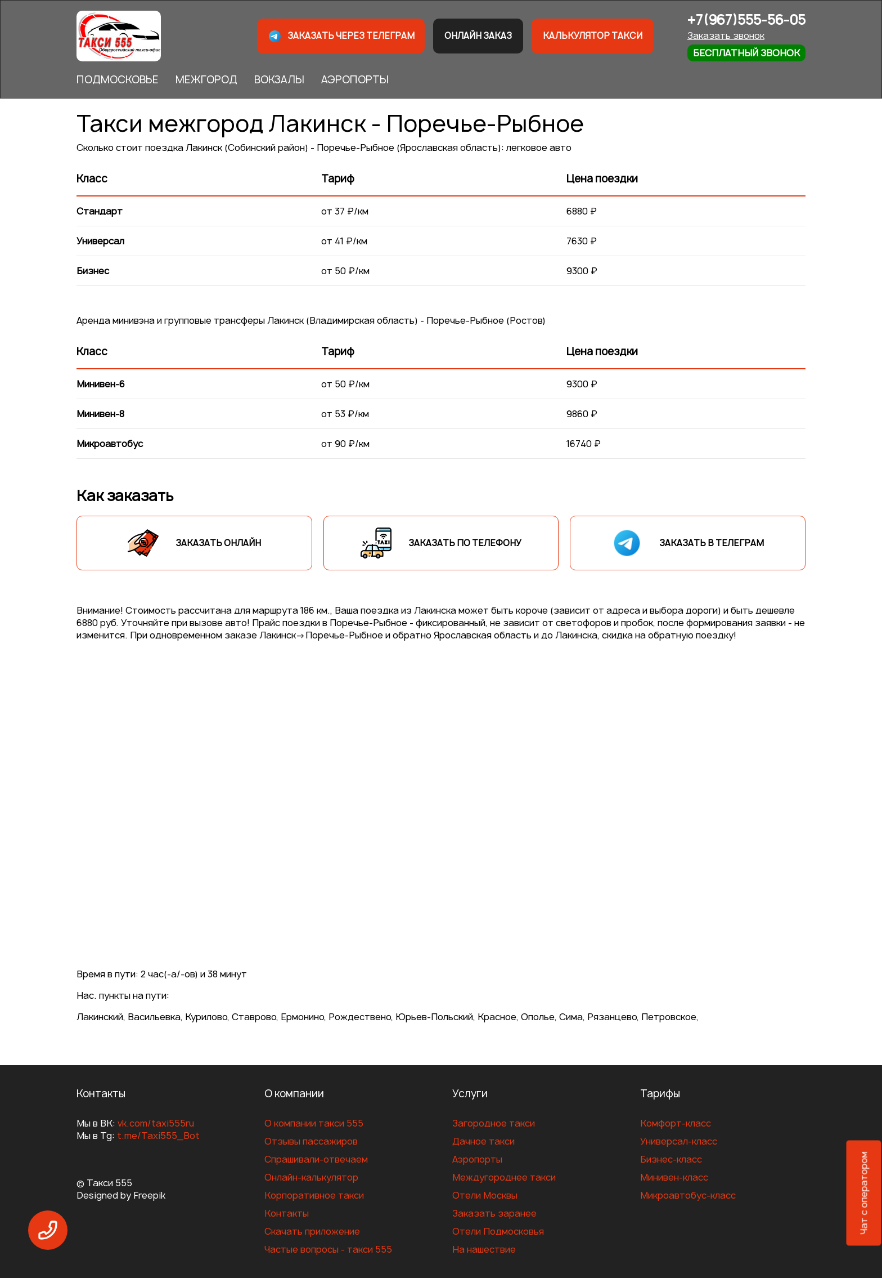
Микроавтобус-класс (688, 1195)
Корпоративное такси (314, 1195)
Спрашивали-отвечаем (316, 1159)
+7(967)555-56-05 (746, 20)
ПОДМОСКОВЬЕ (117, 80)
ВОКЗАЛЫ (279, 80)
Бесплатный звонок (746, 53)
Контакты (286, 1213)
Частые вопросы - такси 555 (328, 1249)
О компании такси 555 (313, 1123)
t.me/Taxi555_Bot (158, 1135)
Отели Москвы (485, 1195)
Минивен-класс (674, 1177)
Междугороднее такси (504, 1177)
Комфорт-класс (675, 1123)
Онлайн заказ (478, 36)
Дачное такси (483, 1141)
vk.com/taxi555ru (156, 1123)
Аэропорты (477, 1159)
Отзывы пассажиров (311, 1141)
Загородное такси (493, 1123)
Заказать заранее (494, 1213)
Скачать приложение (312, 1231)
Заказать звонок (725, 35)
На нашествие (484, 1249)
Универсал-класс (678, 1141)
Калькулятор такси (592, 36)
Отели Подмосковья (498, 1231)
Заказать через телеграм (341, 36)
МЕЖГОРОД (206, 80)
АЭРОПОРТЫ (355, 80)
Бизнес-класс (671, 1159)
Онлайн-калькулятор (311, 1177)
